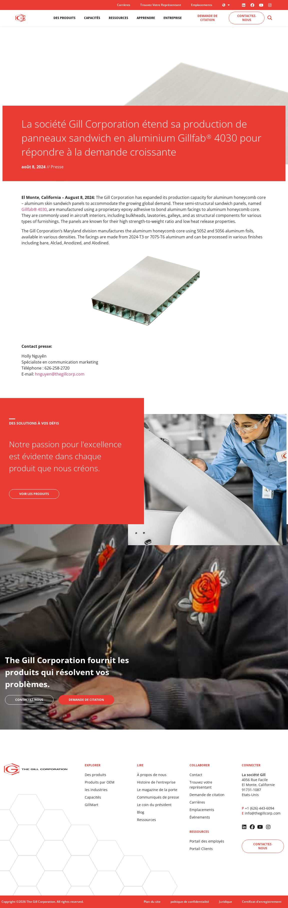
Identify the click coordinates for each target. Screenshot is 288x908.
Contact (196, 774)
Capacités (93, 797)
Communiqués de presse (158, 797)
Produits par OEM (99, 782)
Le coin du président (154, 804)
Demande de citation (207, 794)
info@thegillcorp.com (262, 813)
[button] (270, 18)
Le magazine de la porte (157, 789)
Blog (140, 812)
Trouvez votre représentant (160, 5)
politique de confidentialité (189, 902)
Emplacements (201, 5)
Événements (200, 817)
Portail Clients (201, 848)
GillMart (91, 804)
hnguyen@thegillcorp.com (59, 374)
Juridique (225, 902)
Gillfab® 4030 (34, 209)
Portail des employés (207, 841)
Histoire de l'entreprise (156, 782)
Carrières (123, 5)
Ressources (146, 819)
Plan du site (152, 902)
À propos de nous (151, 774)
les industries (96, 789)
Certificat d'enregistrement (262, 902)
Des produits (95, 774)
